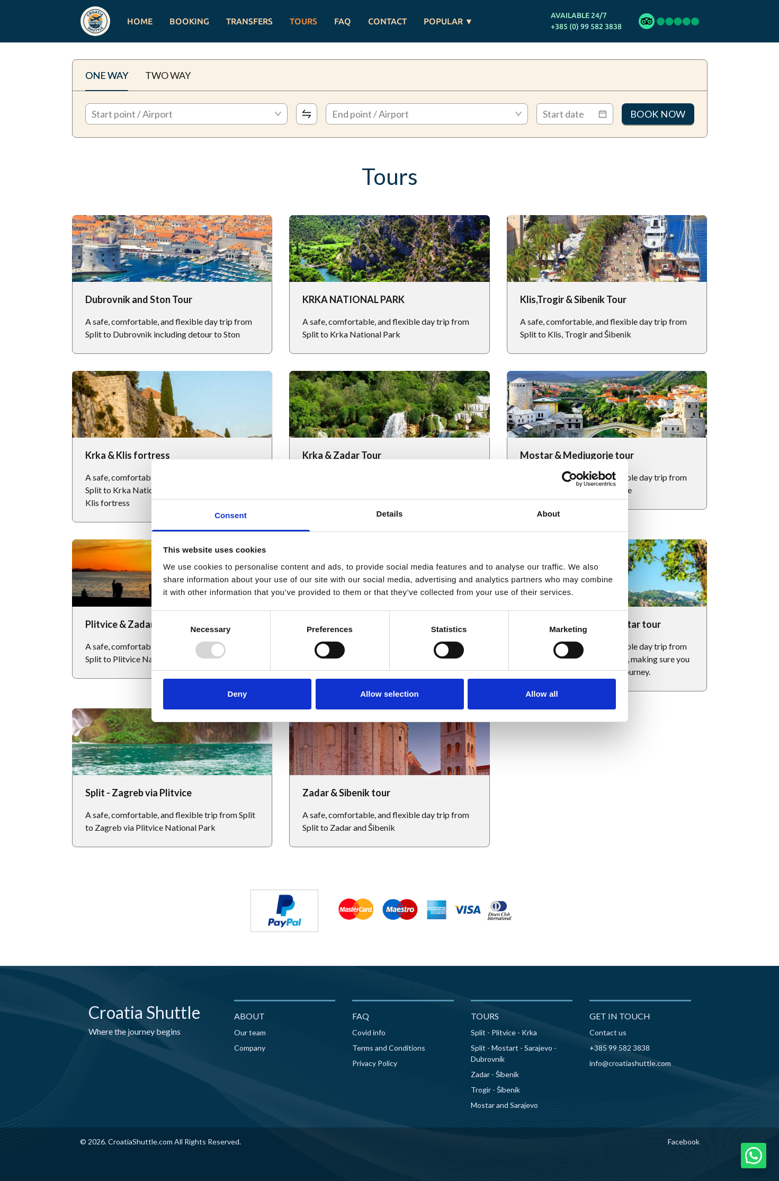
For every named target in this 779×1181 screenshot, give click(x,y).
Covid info (369, 1032)
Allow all (541, 693)
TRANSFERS (249, 21)
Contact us (607, 1032)
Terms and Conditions (388, 1047)
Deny (237, 693)
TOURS (303, 21)
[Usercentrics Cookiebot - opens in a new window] (569, 479)
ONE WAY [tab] (106, 75)
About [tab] (548, 513)
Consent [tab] (230, 514)
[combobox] (186, 114)
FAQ (342, 21)
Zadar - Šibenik (495, 1074)
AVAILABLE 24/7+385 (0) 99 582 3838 (586, 21)
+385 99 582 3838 (619, 1047)
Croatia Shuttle (144, 1012)
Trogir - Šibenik (495, 1089)
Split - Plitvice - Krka (504, 1032)
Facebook (684, 1141)
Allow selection (389, 693)
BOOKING (189, 21)
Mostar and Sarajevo (504, 1104)
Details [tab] (390, 513)
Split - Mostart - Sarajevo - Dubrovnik (514, 1053)
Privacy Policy (374, 1063)
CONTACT (387, 21)
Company (249, 1047)
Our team (250, 1032)
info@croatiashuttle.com (630, 1063)
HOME (140, 21)
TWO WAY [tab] (168, 75)
